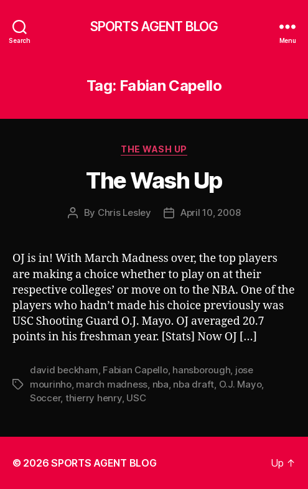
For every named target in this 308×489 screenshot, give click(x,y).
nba (160, 384)
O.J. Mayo (240, 384)
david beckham (64, 370)
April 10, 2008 (210, 212)
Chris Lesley (124, 212)
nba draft (193, 384)
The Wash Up (154, 149)
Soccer (45, 398)
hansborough (201, 370)
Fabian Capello (135, 370)
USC (136, 398)
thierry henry (93, 398)
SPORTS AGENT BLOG (154, 26)
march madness (111, 384)
